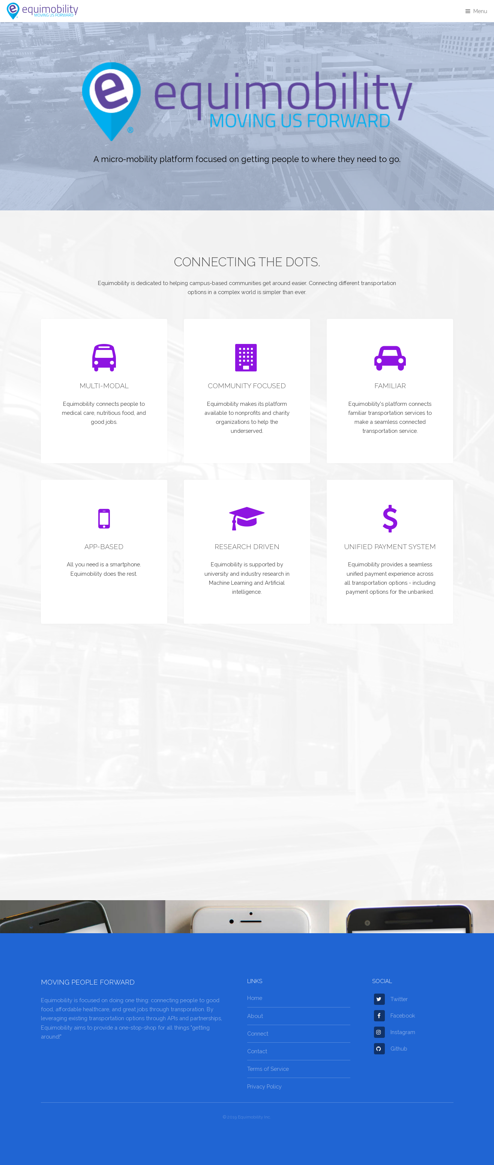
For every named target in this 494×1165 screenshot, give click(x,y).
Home (254, 998)
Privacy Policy (264, 1086)
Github (390, 1048)
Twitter (391, 999)
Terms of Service (268, 1069)
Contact (257, 1051)
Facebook (394, 1015)
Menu (480, 11)
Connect (257, 1033)
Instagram (394, 1032)
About (255, 1016)
